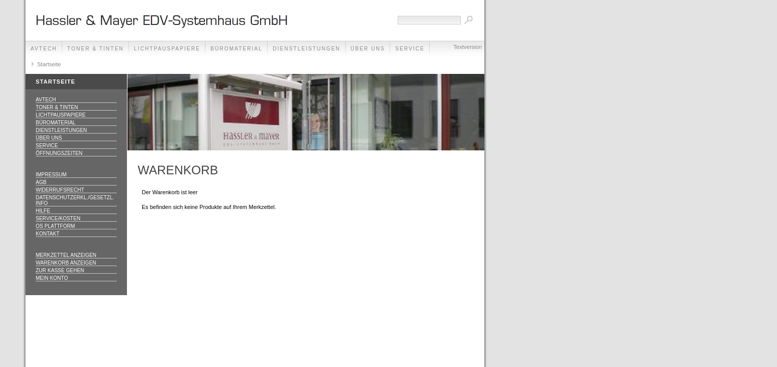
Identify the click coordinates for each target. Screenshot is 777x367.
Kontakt (47, 234)
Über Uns (368, 48)
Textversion (467, 47)
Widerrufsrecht (60, 190)
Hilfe (43, 211)
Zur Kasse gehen (60, 270)
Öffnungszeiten (59, 153)
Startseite (49, 64)
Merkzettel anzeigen (66, 255)
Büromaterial (237, 48)
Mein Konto (52, 278)
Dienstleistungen (307, 48)
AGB (41, 182)
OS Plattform (55, 226)
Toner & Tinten (95, 48)
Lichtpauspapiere (167, 48)
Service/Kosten (58, 218)
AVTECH (44, 48)
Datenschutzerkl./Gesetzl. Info (75, 200)
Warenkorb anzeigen (66, 263)
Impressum (51, 174)
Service (47, 145)
